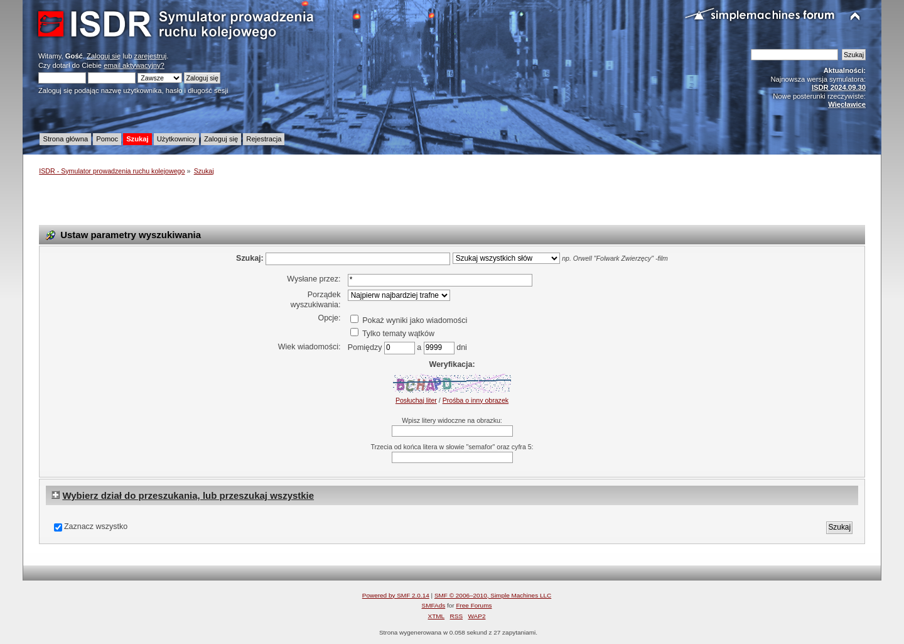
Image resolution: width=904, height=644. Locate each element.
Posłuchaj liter (416, 400)
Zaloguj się (104, 56)
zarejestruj (150, 56)
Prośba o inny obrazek (475, 400)
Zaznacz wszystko (95, 526)
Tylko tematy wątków (392, 333)
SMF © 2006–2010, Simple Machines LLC (492, 595)
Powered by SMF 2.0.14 (395, 595)
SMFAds (434, 605)
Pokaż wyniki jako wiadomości (408, 320)
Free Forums (474, 605)
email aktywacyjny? (134, 65)
